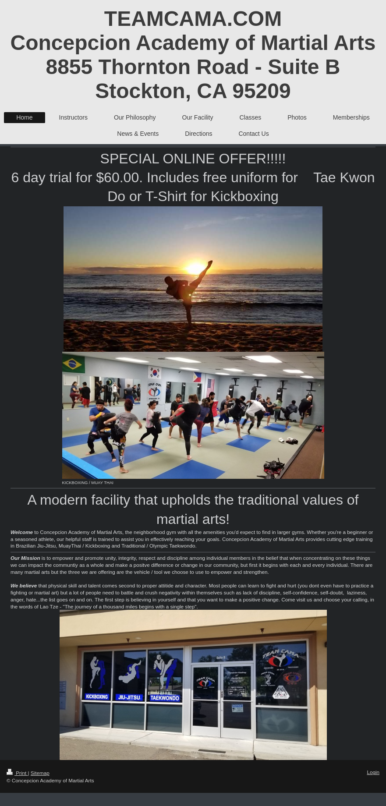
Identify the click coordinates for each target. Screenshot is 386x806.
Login (373, 772)
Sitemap (40, 773)
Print (17, 773)
